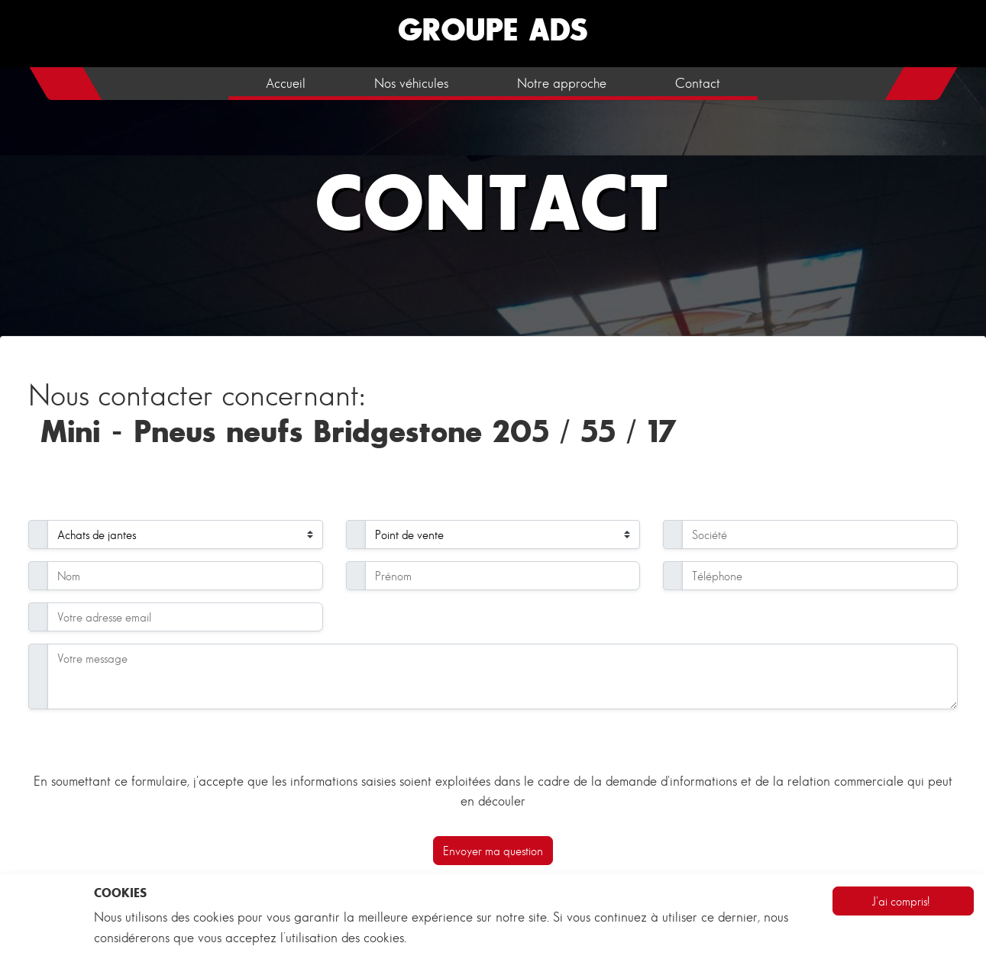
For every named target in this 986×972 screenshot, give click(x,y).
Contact (697, 83)
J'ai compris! (900, 901)
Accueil (285, 83)
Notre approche (561, 83)
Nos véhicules (411, 83)
